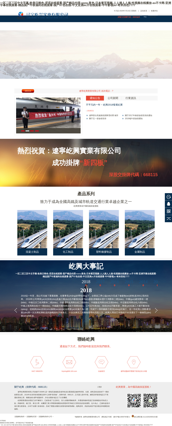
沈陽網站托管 (32, 417)
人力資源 (131, 27)
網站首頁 (23, 27)
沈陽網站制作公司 (45, 417)
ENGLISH (153, 17)
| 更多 (99, 387)
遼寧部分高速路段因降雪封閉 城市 (103, 115)
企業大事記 (59, 27)
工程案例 (95, 27)
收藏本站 (154, 11)
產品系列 (86, 193)
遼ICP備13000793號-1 (121, 417)
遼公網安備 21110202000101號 (145, 417)
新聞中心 (113, 27)
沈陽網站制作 (19, 417)
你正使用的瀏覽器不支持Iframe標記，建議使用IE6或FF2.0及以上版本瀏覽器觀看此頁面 (86, 302)
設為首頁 (143, 11)
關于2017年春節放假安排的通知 (138, 115)
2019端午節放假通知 (134, 119)
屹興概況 (41, 27)
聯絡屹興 (149, 27)
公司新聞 (113, 98)
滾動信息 (28, 91)
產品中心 (77, 27)
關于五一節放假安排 (97, 119)
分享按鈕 (3, 420)
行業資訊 (131, 98)
